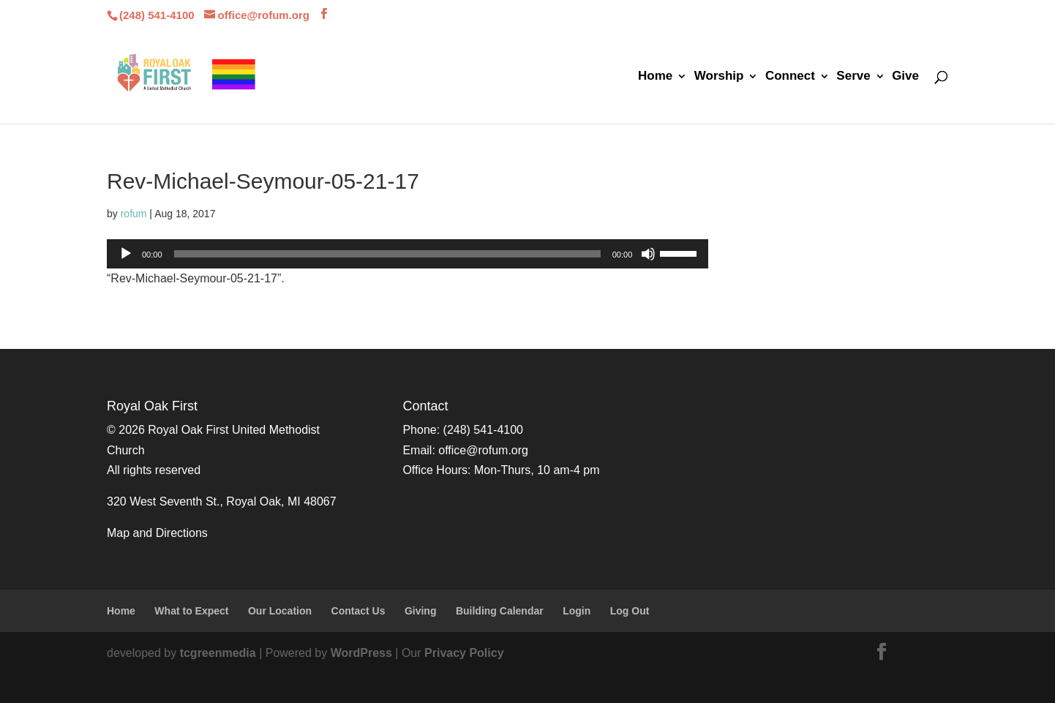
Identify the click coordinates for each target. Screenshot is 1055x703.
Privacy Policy (464, 653)
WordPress (361, 653)
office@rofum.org (483, 450)
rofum (134, 213)
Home (655, 77)
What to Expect (191, 611)
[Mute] (648, 254)
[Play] (126, 254)
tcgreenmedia (218, 653)
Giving (421, 611)
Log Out (630, 611)
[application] (407, 253)
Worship (719, 77)
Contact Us (358, 611)
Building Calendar (500, 611)
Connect (790, 77)
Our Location (280, 611)
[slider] (387, 253)
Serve (853, 77)
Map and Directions (157, 533)
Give (905, 77)
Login (576, 611)
